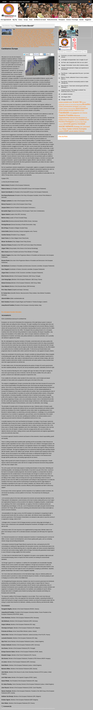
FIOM (70, 113)
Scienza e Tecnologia (72, 19)
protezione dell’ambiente (15, 42)
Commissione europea (70, 106)
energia (65, 110)
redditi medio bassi (39, 42)
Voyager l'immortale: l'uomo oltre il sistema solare (74, 65)
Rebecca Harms (24, 42)
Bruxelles (86, 104)
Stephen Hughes (33, 44)
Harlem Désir (40, 37)
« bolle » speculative (34, 46)
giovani (9, 37)
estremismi (42, 35)
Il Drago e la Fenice (66, 99)
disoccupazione (22, 33)
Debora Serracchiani (69, 108)
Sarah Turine (30, 43)
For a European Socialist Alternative (11, 312)
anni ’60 (72, 102)
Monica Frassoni (24, 40)
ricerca (45, 42)
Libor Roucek (49, 38)
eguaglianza (35, 34)
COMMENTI (69, 51)
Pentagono (69, 122)
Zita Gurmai (22, 46)
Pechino (62, 122)
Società (81, 19)
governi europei (26, 37)
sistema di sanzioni (9, 44)
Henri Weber (45, 37)
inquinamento (64, 118)
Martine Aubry (31, 39)
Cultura (20, 19)
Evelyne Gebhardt (25, 36)
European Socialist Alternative (7, 36)
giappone (76, 113)
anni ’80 (78, 102)
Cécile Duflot (40, 30)
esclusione (37, 35)
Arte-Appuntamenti (6, 19)
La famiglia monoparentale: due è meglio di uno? (74, 59)
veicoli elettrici (74, 131)
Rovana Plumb (22, 43)
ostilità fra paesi (37, 40)
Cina (60, 106)
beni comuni (46, 29)
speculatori (21, 44)
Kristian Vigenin (22, 38)
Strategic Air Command (82, 126)
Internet (72, 117)
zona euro (28, 46)
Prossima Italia (78, 122)
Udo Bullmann (27, 45)
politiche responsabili (30, 41)
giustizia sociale (14, 37)
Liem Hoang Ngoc (5, 39)
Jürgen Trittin (7, 38)
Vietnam (81, 131)
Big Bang (79, 104)
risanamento (4, 43)
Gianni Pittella (4, 37)
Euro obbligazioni (48, 35)
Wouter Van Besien (16, 46)
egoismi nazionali (28, 34)
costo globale (41, 31)
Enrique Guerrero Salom (30, 35)
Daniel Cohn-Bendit (20, 32)
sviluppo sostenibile (5, 45)
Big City (15, 19)
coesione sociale (25, 31)
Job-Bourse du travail (40, 19)
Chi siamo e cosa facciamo (19, 2)
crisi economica (47, 31)
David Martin (27, 32)
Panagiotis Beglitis (45, 40)
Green (30, 19)
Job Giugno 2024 (66, 97)
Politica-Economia (52, 19)
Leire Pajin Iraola (34, 38)
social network (66, 126)
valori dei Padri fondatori (43, 45)
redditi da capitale (31, 42)
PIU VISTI (61, 51)
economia (15, 34)
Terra (60, 129)
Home (4, 2)
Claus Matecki (18, 31)
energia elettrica (74, 110)
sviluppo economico (47, 44)
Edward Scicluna (20, 34)
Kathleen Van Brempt (14, 38)
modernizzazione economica (7, 40)
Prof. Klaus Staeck (50, 41)
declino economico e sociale (43, 32)
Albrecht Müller (18, 29)
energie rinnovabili (20, 35)
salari (26, 43)
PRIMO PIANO (78, 51)
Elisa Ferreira (46, 34)
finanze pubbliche (42, 36)
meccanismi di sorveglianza (48, 39)
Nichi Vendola (31, 40)
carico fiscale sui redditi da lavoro (23, 30)
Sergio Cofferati (37, 43)
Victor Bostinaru (8, 46)
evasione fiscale (17, 36)
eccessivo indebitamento (45, 33)
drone (61, 110)
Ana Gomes (24, 29)
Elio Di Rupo (40, 34)
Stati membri (26, 44)
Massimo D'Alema (38, 39)
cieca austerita (46, 30)
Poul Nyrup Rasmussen (41, 41)
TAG (85, 51)
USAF (65, 131)
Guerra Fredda (66, 115)
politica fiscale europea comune (19, 41)
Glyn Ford (20, 37)
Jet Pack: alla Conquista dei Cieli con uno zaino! (74, 62)
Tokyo (64, 129)
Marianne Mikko (12, 39)
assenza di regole (31, 29)
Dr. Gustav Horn (36, 33)
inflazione (76, 115)
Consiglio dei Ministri (33, 31)
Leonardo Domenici (42, 38)
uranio (61, 131)
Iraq (76, 117)
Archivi (35, 2)
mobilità (81, 120)
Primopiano (62, 19)
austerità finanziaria (39, 29)
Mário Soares (19, 39)
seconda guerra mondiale (74, 124)
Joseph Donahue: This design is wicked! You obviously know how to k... (73, 90)
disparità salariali (29, 33)
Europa (26, 19)
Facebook (64, 112)
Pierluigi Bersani (8, 41)
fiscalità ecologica (50, 36)
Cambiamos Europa (9, 49)
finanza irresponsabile (34, 36)
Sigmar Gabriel (43, 43)
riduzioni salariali (50, 42)
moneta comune (17, 40)
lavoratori (28, 38)
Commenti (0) (7, 706)
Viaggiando (88, 19)
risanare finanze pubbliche (12, 43)
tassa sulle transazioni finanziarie (17, 45)
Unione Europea (34, 45)
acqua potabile (64, 102)
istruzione (81, 117)
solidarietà (16, 44)
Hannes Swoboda (33, 37)
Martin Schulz (25, 39)
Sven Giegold (39, 44)
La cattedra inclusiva (66, 94)
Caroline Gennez (33, 30)
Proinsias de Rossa (5, 42)
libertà (76, 120)
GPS (81, 113)
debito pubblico (34, 32)
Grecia (85, 113)
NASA (87, 120)
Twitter (69, 129)
